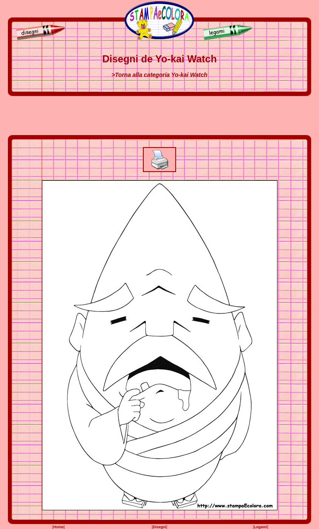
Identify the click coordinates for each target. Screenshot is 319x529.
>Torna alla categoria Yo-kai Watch (160, 74)
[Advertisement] (159, 115)
